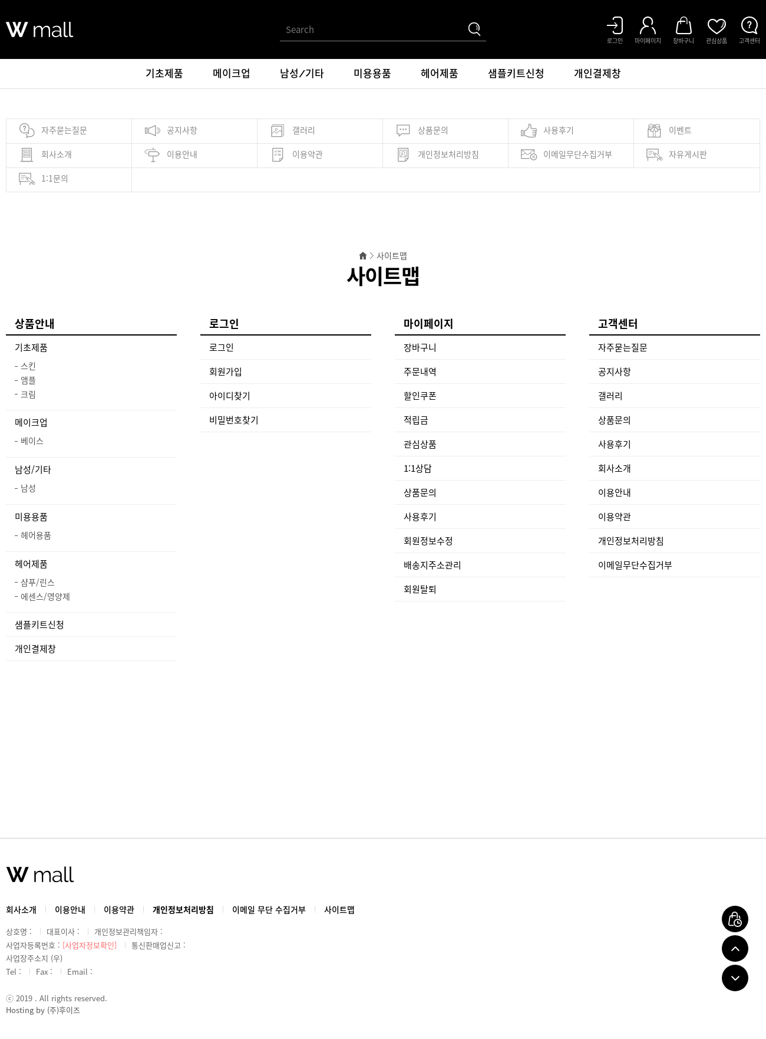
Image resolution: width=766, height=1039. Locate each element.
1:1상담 (418, 468)
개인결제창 (597, 74)
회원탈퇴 (420, 589)
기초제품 (164, 74)
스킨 (28, 365)
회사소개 (45, 154)
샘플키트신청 (516, 74)
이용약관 (296, 154)
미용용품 (372, 74)
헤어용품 (36, 535)
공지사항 (170, 130)
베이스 (32, 440)
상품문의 (421, 130)
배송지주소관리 (432, 564)
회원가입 (225, 371)
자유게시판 (676, 154)
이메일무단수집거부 (566, 154)
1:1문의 (43, 179)
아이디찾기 (229, 395)
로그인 (221, 347)
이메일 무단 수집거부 (269, 909)
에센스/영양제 (45, 596)
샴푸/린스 (38, 582)
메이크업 (231, 74)
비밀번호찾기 (234, 419)
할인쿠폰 (420, 395)
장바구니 (420, 347)
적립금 (416, 419)
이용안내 (170, 154)
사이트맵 (339, 909)
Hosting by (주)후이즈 (43, 1009)
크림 (28, 394)
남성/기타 (302, 74)
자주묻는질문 (52, 130)
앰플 (28, 380)
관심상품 (420, 444)
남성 (28, 488)
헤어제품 (439, 74)
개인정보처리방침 (437, 154)
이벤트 (669, 130)
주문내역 (420, 371)
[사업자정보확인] (89, 945)
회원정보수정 (428, 540)
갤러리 (292, 130)
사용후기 (547, 130)
